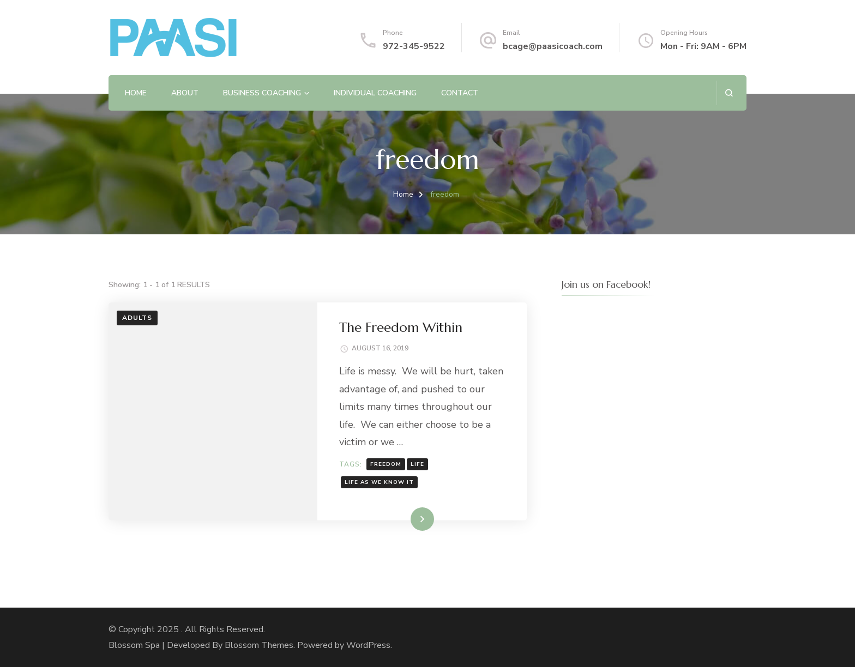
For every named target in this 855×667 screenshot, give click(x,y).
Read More (404, 518)
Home (136, 93)
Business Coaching (262, 93)
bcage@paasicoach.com (553, 46)
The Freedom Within (400, 327)
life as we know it (379, 482)
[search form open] (728, 93)
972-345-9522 (414, 46)
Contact (459, 93)
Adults (137, 317)
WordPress (368, 645)
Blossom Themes (259, 645)
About (184, 93)
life (417, 464)
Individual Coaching (375, 93)
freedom (385, 464)
